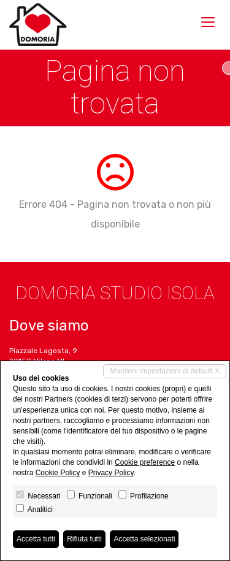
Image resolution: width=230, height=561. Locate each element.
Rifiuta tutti (84, 539)
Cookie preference (145, 462)
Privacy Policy (111, 472)
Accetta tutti (36, 539)
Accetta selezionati (144, 539)
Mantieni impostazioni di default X (165, 371)
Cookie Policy (58, 472)
